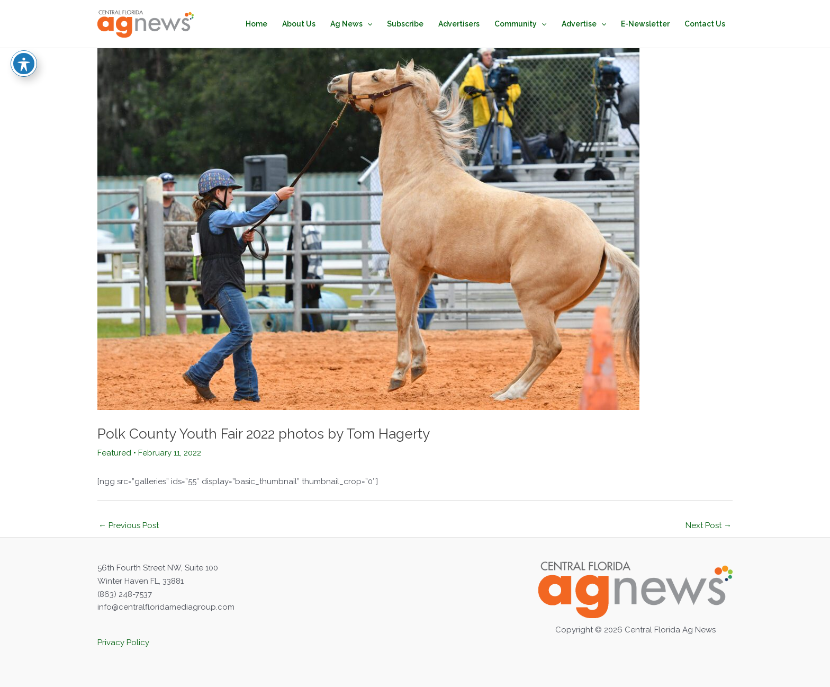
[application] (367, 24)
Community (520, 24)
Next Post (708, 525)
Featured (114, 453)
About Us (298, 24)
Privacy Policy (123, 642)
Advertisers (459, 24)
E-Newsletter (645, 24)
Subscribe (405, 24)
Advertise (584, 24)
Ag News (351, 24)
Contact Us (704, 24)
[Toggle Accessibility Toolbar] (24, 48)
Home (256, 24)
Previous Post (128, 525)
